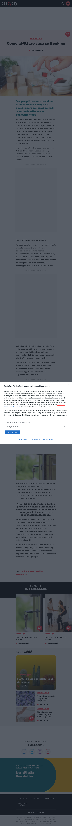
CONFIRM (12, 432)
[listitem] (36, 422)
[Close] (68, 386)
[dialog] (36, 413)
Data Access (36, 440)
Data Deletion (23, 440)
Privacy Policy (48, 440)
